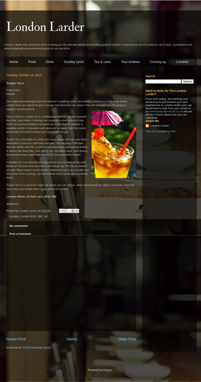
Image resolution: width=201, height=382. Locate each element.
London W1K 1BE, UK (34, 216)
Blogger (107, 370)
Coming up (158, 62)
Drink (50, 62)
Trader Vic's (33, 116)
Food (32, 62)
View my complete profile (161, 131)
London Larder (45, 27)
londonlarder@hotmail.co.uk (165, 111)
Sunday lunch (74, 62)
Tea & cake (102, 62)
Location (182, 62)
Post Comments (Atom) (37, 347)
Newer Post (16, 339)
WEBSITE (12, 204)
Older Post (127, 339)
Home (13, 62)
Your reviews (130, 62)
